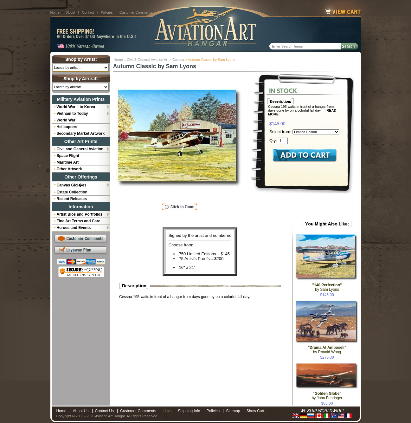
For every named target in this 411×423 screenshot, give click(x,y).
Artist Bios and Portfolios (80, 214)
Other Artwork (69, 169)
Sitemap (233, 411)
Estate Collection (72, 192)
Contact (88, 12)
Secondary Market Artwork (81, 133)
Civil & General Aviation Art (147, 60)
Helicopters (67, 127)
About (70, 12)
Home (55, 12)
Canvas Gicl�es (72, 185)
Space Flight (68, 155)
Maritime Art (68, 162)
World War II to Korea (76, 107)
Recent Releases (72, 199)
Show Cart (255, 411)
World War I (67, 120)
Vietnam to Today (72, 113)
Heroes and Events (74, 227)
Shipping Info (189, 411)
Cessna (178, 60)
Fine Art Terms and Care (78, 221)
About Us (80, 411)
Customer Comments (135, 12)
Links (167, 411)
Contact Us (104, 411)
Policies (107, 12)
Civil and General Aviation (80, 149)
